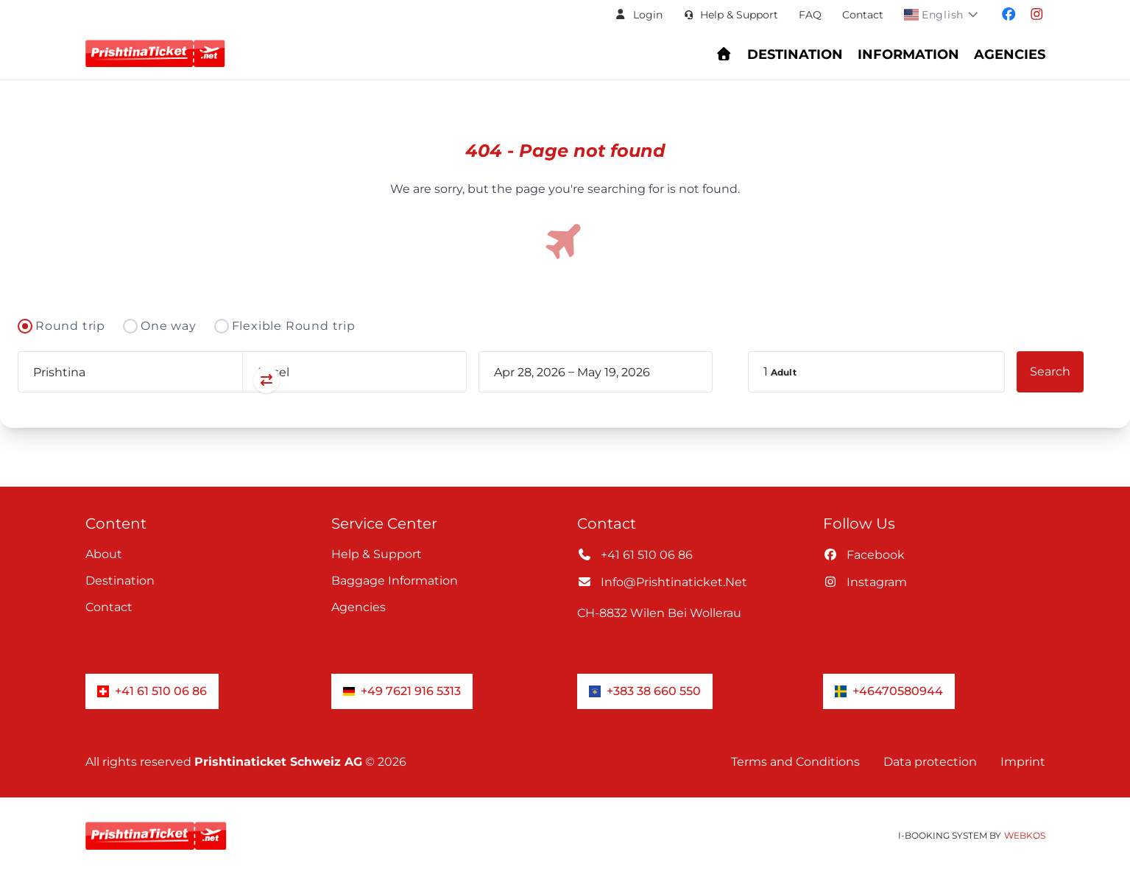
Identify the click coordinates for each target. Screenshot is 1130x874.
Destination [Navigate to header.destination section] (795, 54)
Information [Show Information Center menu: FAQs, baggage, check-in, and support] (908, 54)
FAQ (810, 14)
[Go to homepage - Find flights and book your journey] (724, 54)
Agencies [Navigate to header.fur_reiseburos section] (1009, 54)
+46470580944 (889, 691)
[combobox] (130, 371)
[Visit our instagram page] (1036, 14)
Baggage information (394, 581)
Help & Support (376, 554)
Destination (120, 581)
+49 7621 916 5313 (402, 691)
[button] (638, 14)
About (103, 554)
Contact (862, 14)
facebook (864, 555)
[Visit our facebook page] (1008, 14)
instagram (865, 582)
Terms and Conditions (795, 762)
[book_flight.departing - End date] (626, 372)
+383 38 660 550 (645, 691)
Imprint (1022, 762)
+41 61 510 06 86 (635, 555)
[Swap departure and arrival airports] (242, 380)
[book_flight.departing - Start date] (529, 372)
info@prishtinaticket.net (662, 582)
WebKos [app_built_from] (1024, 835)
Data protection (930, 762)
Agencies (358, 607)
